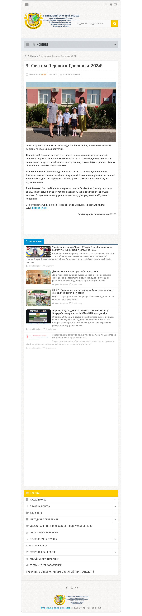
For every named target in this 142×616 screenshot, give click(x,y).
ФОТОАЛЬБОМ (39, 208)
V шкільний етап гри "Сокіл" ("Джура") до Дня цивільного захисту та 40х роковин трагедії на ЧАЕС (82, 248)
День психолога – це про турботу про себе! (75, 271)
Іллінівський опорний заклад (55, 607)
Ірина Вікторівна (71, 74)
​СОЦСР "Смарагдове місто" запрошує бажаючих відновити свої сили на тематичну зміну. (83, 291)
